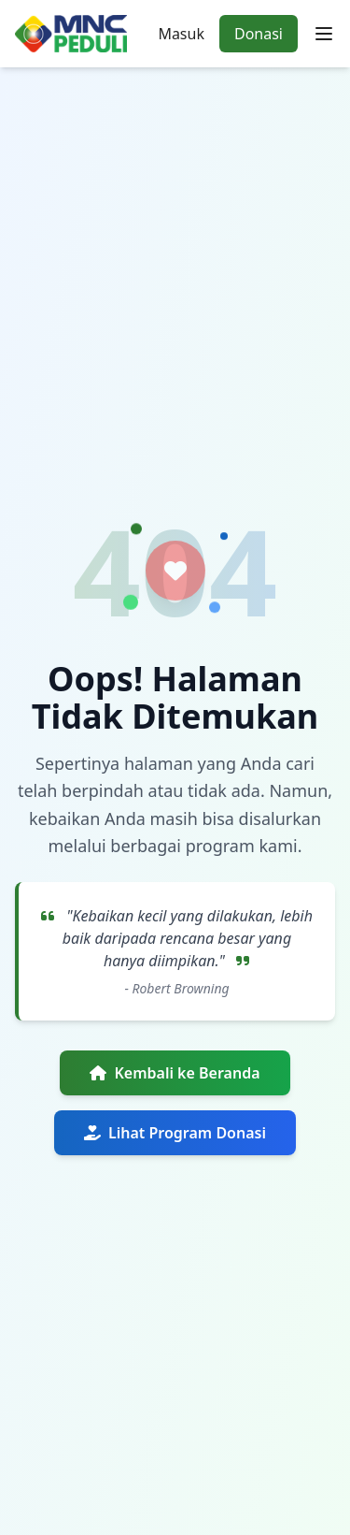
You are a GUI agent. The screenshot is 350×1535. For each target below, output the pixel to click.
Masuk (181, 33)
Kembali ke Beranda (174, 1073)
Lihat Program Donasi (175, 1132)
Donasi (258, 33)
